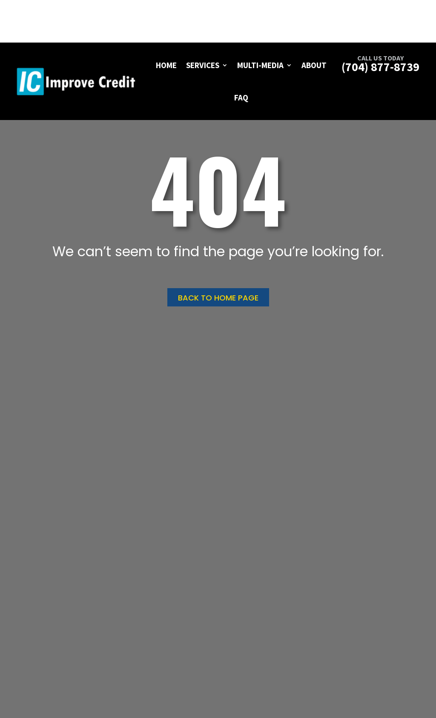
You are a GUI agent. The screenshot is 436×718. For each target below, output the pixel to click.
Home (166, 65)
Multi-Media (260, 65)
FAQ (241, 97)
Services (202, 65)
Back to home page (218, 297)
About (314, 65)
